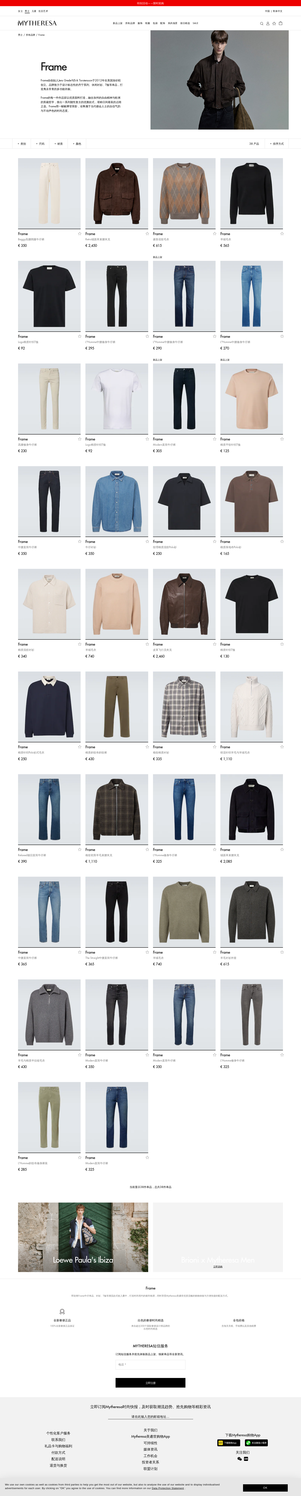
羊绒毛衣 (225, 239)
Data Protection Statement (168, 1488)
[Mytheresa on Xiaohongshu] (246, 1461)
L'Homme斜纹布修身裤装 (33, 1163)
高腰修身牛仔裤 (27, 444)
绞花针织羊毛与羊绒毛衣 (235, 752)
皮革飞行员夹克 (162, 650)
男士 (27, 11)
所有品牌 (30, 34)
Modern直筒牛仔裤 (164, 444)
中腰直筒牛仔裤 (27, 547)
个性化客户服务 (58, 1433)
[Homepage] (37, 23)
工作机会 (150, 1455)
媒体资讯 (150, 1449)
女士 (20, 11)
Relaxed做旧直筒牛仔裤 (32, 855)
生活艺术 (43, 11)
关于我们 (150, 1429)
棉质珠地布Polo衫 (230, 547)
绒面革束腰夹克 (229, 855)
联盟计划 (150, 1468)
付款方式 (58, 1452)
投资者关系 (150, 1462)
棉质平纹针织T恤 (230, 444)
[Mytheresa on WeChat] (239, 1459)
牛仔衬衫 (90, 547)
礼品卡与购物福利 (58, 1446)
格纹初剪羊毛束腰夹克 (98, 855)
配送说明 (58, 1458)
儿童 (34, 11)
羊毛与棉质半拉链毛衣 (31, 1060)
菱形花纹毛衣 (161, 239)
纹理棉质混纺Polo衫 (165, 547)
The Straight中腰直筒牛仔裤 (101, 958)
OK (265, 1487)
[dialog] (150, 1487)
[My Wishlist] (274, 23)
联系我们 (58, 1439)
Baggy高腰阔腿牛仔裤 (31, 239)
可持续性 (150, 1442)
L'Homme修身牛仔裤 (165, 855)
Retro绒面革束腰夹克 (97, 239)
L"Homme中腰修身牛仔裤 (100, 342)
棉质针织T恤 (227, 650)
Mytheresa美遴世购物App (150, 1436)
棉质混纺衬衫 (26, 650)
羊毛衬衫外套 (228, 958)
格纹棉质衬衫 (161, 752)
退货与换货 (58, 1465)
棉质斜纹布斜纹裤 (96, 752)
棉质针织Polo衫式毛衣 (31, 752)
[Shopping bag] (280, 23)
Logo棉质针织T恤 (28, 342)
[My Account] (268, 23)
